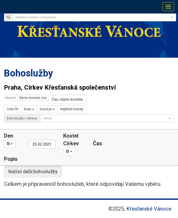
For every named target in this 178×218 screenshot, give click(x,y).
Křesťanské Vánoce (148, 209)
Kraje (29, 109)
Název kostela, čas (33, 98)
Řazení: (11, 98)
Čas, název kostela (67, 99)
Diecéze (47, 109)
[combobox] (94, 17)
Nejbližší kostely (71, 109)
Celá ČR (12, 109)
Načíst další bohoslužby (33, 171)
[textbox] (93, 17)
